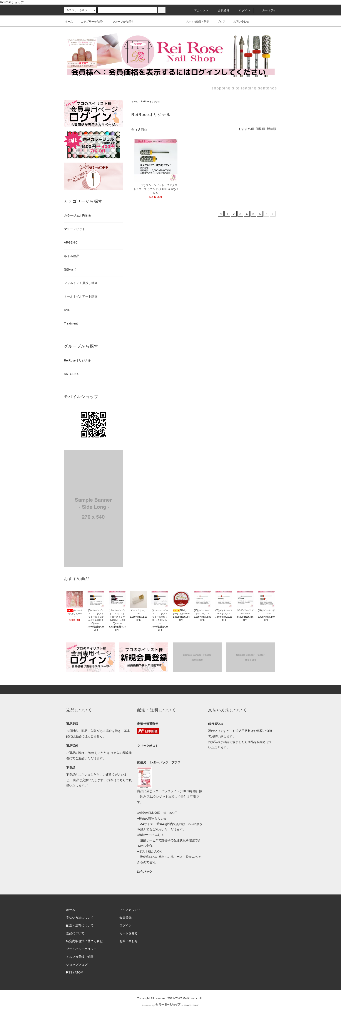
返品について (75, 933)
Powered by (170, 1005)
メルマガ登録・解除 (195, 21)
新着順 (271, 129)
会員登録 (221, 10)
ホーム (69, 21)
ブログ (218, 21)
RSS (69, 972)
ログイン (242, 10)
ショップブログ (76, 964)
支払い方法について (80, 917)
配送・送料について (80, 925)
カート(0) (266, 10)
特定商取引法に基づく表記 (84, 941)
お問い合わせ (238, 21)
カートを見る (128, 933)
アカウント (199, 10)
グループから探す (120, 21)
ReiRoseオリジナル (150, 101)
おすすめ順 (246, 129)
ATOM (79, 972)
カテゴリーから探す (90, 21)
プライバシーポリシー (81, 949)
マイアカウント (130, 909)
